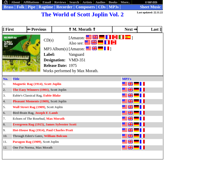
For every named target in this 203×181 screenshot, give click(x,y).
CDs (102, 7)
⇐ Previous (36, 29)
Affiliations (31, 2)
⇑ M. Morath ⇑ (82, 29)
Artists (87, 2)
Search (74, 2)
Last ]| (156, 29)
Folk (20, 7)
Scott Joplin (52, 84)
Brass (8, 7)
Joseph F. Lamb (46, 113)
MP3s (114, 7)
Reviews (60, 2)
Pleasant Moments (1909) (31, 101)
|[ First (8, 29)
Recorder (64, 7)
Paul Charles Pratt (59, 130)
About (15, 2)
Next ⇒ (131, 29)
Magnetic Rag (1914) (27, 84)
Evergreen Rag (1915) (28, 124)
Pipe (31, 7)
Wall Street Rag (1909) (29, 107)
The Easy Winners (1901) (31, 90)
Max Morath (55, 118)
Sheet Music (150, 7)
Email (46, 2)
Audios (100, 2)
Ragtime (46, 7)
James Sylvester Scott (60, 124)
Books (113, 2)
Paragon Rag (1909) (27, 142)
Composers (85, 7)
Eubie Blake (52, 95)
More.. (125, 2)
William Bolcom (55, 136)
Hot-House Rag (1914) (29, 130)
